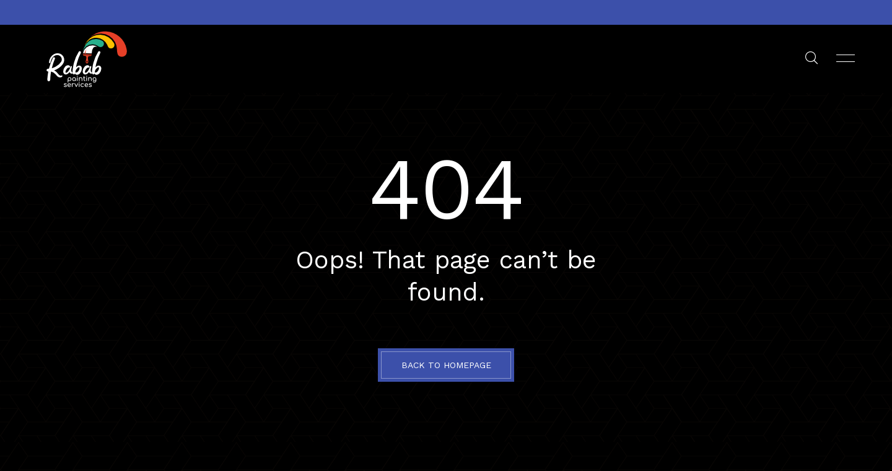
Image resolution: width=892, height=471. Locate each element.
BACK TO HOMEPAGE (446, 365)
